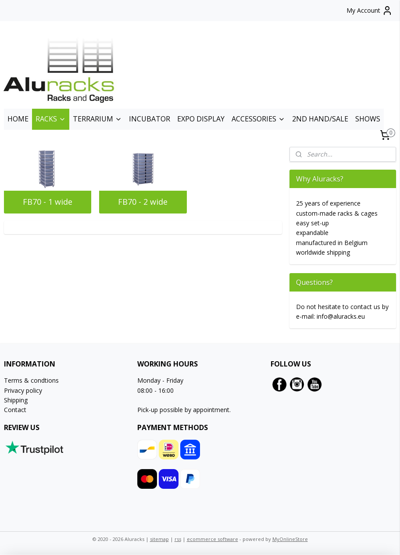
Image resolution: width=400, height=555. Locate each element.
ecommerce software (212, 539)
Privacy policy (23, 390)
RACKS (51, 119)
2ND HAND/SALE (320, 119)
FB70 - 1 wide (47, 201)
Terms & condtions (31, 380)
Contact (15, 410)
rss (178, 539)
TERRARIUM (97, 119)
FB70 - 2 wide (143, 201)
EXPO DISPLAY (201, 119)
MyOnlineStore (290, 539)
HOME (18, 119)
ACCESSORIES (258, 119)
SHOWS (367, 119)
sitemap (159, 539)
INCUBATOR (149, 119)
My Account (369, 10)
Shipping (16, 400)
